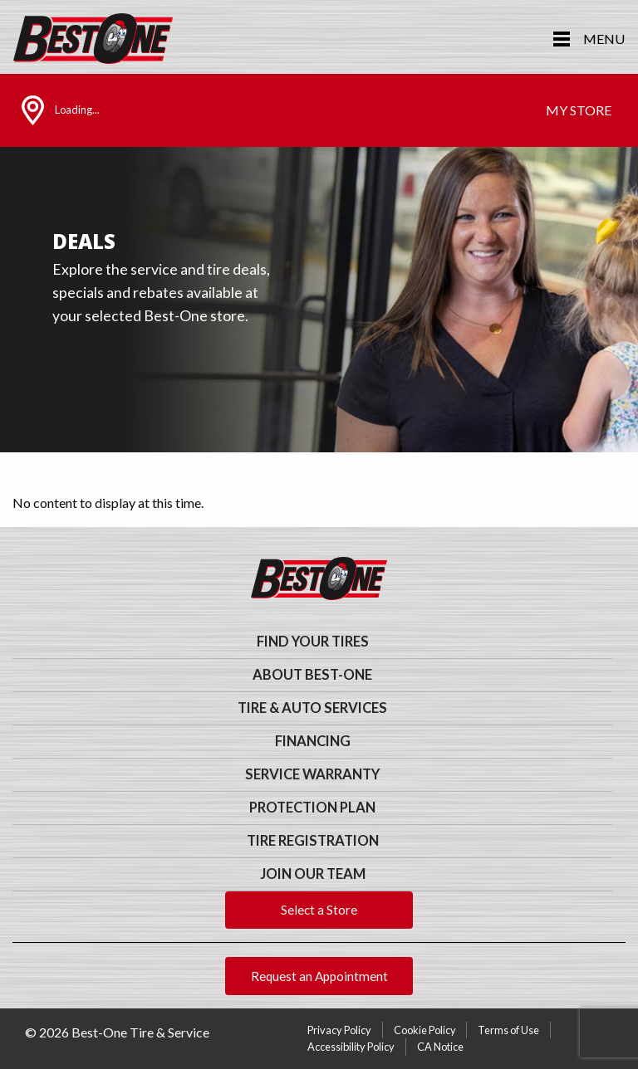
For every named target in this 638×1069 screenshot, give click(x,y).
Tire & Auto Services (312, 708)
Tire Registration (313, 840)
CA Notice (440, 1046)
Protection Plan (312, 807)
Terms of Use (508, 1030)
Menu (604, 38)
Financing (313, 741)
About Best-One (312, 674)
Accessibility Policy (351, 1046)
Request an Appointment (319, 976)
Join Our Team (313, 874)
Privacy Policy (339, 1030)
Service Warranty (312, 774)
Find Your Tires (313, 641)
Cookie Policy (425, 1030)
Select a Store (319, 909)
